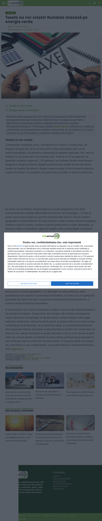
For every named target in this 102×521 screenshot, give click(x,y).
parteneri (20, 246)
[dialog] (51, 260)
